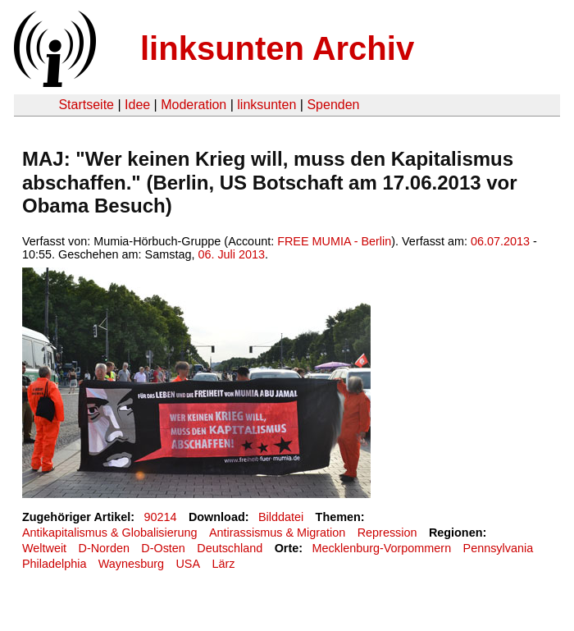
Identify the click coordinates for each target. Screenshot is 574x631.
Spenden (333, 105)
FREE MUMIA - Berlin (334, 241)
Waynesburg (131, 563)
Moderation (193, 105)
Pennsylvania (498, 548)
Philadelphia (54, 563)
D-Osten (163, 548)
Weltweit (44, 548)
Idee (137, 105)
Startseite (86, 105)
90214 (160, 517)
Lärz (223, 563)
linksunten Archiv (277, 48)
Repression (387, 532)
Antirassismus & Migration (277, 532)
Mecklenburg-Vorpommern (382, 548)
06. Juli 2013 (231, 254)
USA (187, 563)
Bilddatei (280, 517)
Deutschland (229, 548)
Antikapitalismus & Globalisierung (110, 532)
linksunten (266, 105)
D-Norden (104, 548)
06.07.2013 (500, 241)
